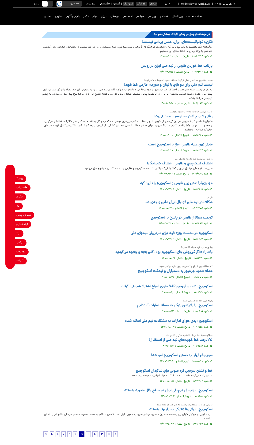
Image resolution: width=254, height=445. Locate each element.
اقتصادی (164, 16)
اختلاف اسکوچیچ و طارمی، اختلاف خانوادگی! (179, 164)
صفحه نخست (194, 16)
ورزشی (152, 16)
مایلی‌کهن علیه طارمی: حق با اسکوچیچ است (180, 145)
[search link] (59, 4)
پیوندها (90, 4)
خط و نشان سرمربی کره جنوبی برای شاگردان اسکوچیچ (174, 371)
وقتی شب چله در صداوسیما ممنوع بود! (183, 116)
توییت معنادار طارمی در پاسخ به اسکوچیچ (181, 218)
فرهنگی (115, 16)
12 (95, 434)
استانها (47, 16)
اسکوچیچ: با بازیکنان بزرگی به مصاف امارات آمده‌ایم (174, 305)
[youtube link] (10, 252)
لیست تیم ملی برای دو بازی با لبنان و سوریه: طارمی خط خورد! (168, 85)
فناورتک (128, 4)
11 (88, 434)
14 (109, 434)
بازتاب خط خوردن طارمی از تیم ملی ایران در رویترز (176, 66)
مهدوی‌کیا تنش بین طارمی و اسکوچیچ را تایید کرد (176, 183)
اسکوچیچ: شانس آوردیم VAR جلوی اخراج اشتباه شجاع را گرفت (166, 286)
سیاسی (140, 16)
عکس (86, 16)
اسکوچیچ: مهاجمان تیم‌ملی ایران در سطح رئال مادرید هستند (168, 390)
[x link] (10, 242)
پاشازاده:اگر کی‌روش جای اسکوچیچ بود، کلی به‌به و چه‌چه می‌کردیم (163, 252)
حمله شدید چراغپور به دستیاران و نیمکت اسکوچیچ (175, 271)
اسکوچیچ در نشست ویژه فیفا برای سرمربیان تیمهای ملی (171, 233)
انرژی (104, 16)
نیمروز (153, 4)
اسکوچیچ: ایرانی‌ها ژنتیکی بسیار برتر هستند (180, 409)
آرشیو (116, 4)
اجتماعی (128, 16)
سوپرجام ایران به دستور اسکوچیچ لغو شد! (181, 355)
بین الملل (177, 16)
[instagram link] (10, 224)
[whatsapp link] (10, 188)
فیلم (95, 16)
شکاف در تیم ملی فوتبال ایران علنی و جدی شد (178, 202)
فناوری (58, 16)
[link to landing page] (224, 16)
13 (102, 434)
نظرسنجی (104, 4)
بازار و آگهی (73, 16)
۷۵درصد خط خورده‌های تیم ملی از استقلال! (180, 340)
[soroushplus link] (10, 215)
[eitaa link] (10, 233)
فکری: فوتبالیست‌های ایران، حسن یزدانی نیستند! (177, 42)
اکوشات (141, 4)
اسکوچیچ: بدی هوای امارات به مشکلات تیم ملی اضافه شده (168, 321)
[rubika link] (10, 179)
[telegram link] (10, 197)
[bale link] (10, 206)
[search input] (69, 4)
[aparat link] (10, 261)
